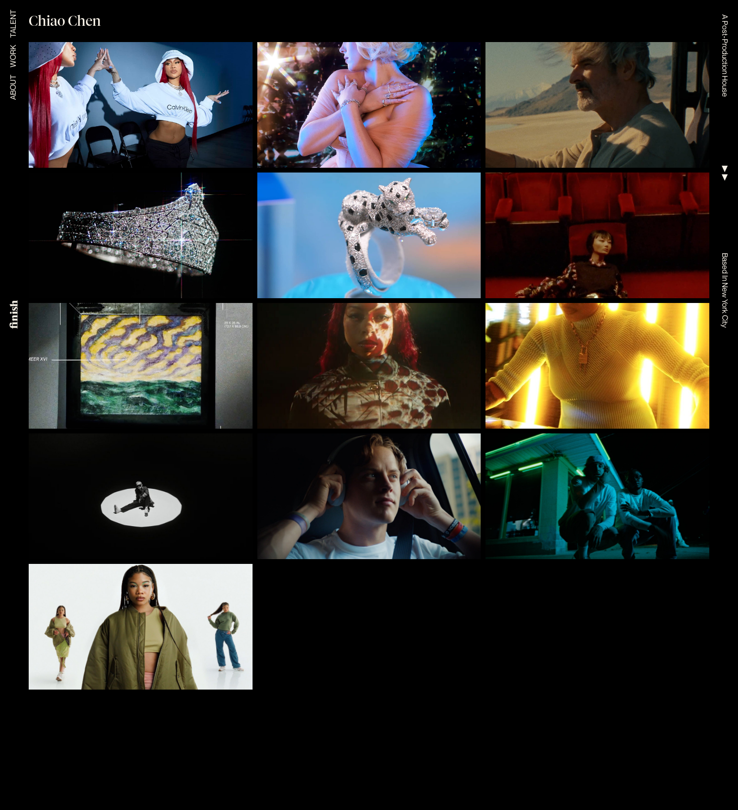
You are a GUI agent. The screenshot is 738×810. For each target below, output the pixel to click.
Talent (13, 24)
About (13, 87)
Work (13, 56)
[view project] (141, 105)
